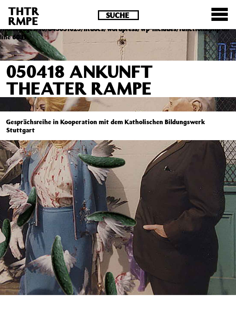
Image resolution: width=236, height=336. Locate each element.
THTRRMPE (23, 16)
